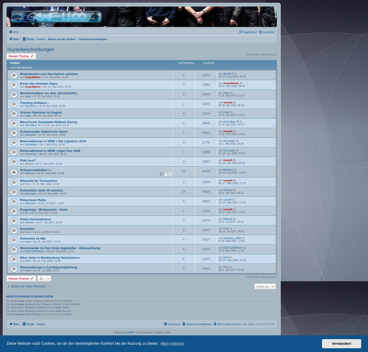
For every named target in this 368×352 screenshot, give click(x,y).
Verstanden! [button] (341, 343)
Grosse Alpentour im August (41, 112)
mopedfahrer (33, 77)
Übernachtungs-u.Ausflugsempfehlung (48, 267)
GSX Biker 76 (33, 125)
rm (26, 212)
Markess (30, 173)
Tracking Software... (34, 103)
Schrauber (31, 144)
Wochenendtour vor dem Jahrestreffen (48, 93)
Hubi (27, 260)
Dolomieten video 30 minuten (41, 190)
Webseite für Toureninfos (38, 181)
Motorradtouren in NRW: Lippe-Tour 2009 (50, 151)
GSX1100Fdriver (34, 251)
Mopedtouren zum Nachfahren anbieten (49, 74)
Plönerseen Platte (33, 200)
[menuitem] (13, 32)
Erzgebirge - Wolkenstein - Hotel (43, 209)
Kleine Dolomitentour (35, 219)
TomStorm (31, 106)
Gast (27, 241)
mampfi (228, 102)
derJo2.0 (228, 73)
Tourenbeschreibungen (30, 49)
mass (28, 96)
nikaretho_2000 (232, 238)
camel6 (227, 199)
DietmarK (30, 203)
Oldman (228, 190)
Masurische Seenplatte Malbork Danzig (48, 122)
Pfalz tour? (28, 160)
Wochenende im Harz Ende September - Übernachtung (60, 248)
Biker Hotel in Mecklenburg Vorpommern (50, 257)
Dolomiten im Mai (33, 238)
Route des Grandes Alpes (39, 83)
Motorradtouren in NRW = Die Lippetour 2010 (53, 141)
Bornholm (27, 229)
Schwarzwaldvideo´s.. (36, 170)
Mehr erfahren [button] (172, 343)
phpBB (129, 332)
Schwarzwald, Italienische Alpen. (44, 131)
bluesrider (30, 134)
